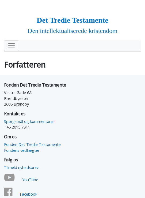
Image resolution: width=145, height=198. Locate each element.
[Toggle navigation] (11, 45)
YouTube (30, 179)
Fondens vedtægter (21, 150)
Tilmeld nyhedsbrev (21, 167)
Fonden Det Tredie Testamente (32, 144)
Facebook (28, 194)
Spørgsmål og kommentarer (29, 121)
